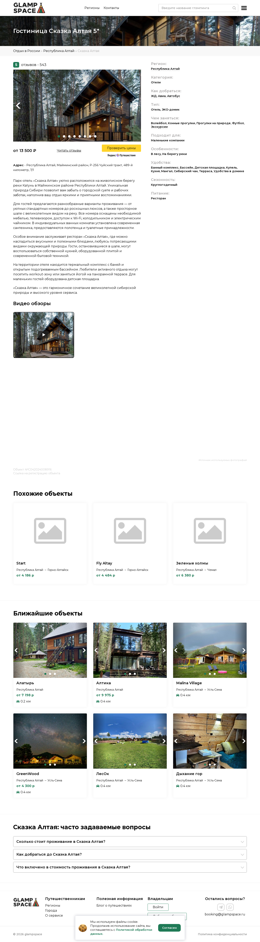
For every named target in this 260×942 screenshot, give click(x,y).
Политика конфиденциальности (222, 934)
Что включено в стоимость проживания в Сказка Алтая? (73, 867)
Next (136, 105)
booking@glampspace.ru (225, 914)
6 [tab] (85, 136)
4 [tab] (74, 136)
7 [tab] (90, 136)
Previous (18, 105)
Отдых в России (26, 51)
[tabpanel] (77, 106)
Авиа (162, 96)
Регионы (92, 8)
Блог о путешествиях (114, 905)
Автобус (173, 96)
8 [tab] (95, 136)
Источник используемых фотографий (223, 460)
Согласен (169, 928)
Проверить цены (121, 148)
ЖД (154, 96)
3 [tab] (69, 136)
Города (51, 910)
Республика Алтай (58, 51)
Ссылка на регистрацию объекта (36, 473)
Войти (158, 907)
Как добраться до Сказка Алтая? (49, 854)
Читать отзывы (69, 150)
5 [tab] (79, 136)
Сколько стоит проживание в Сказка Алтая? (60, 841)
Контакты (111, 8)
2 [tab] (64, 136)
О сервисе (54, 915)
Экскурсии (159, 127)
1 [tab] (59, 136)
